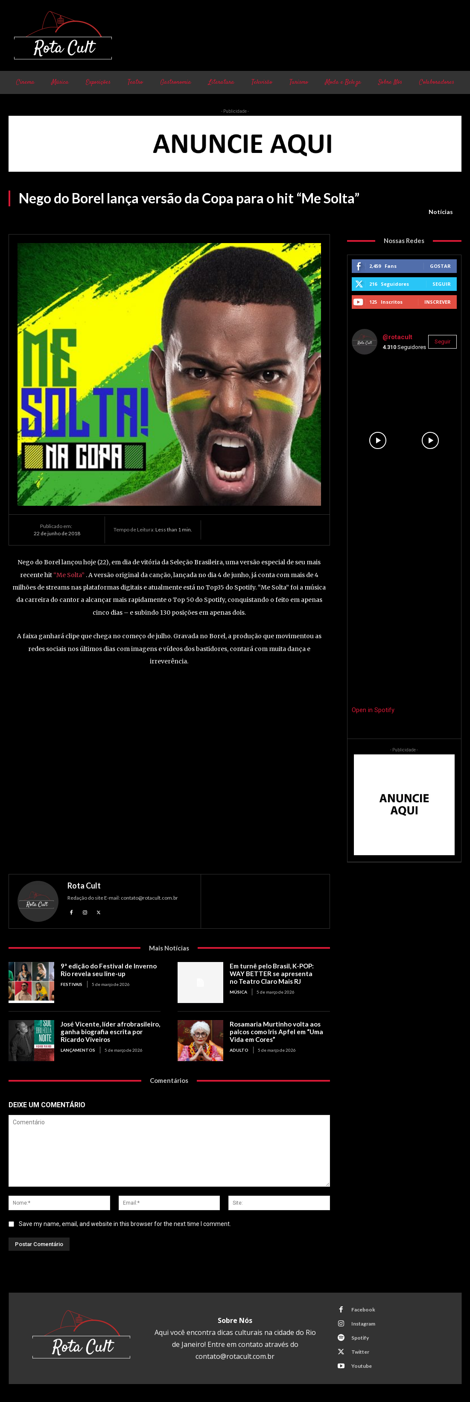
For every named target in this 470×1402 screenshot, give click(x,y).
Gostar (440, 266)
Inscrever (437, 302)
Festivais (71, 984)
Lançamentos (78, 1050)
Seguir (441, 284)
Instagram (363, 1323)
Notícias (441, 212)
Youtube (361, 1366)
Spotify (360, 1338)
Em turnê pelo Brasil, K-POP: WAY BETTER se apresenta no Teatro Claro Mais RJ (280, 973)
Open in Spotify (373, 710)
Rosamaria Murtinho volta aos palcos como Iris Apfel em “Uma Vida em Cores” (276, 1031)
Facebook (363, 1309)
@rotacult (397, 337)
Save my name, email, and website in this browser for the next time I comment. (125, 1223)
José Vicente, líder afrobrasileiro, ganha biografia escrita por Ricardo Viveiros (110, 1031)
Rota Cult (84, 885)
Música (238, 991)
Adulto (239, 1050)
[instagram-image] (378, 387)
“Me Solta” (69, 575)
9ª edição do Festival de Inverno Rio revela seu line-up (108, 969)
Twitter (360, 1352)
